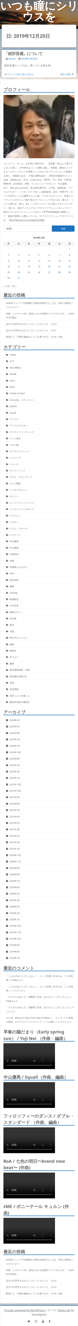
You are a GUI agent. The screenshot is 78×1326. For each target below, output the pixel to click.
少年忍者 (14, 605)
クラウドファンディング (22, 432)
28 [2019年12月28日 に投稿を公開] (59, 272)
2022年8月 (14, 758)
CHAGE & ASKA (17, 393)
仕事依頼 (14, 554)
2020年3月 (14, 906)
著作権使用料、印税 (20, 669)
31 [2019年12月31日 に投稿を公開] (19, 277)
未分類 (13, 618)
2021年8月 (14, 803)
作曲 (12, 560)
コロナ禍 (14, 444)
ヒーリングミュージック (22, 502)
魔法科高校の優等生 (20, 702)
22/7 (12, 361)
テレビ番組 (15, 483)
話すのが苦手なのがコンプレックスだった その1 (31, 330)
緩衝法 (13, 650)
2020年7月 (14, 880)
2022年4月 (14, 771)
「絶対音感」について (23, 53)
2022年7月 (14, 765)
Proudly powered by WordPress (24, 1310)
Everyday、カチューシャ (22, 399)
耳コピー (14, 657)
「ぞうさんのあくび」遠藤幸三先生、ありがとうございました (37, 996)
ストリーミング (17, 470)
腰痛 (12, 663)
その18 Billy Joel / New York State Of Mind (28, 1017)
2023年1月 (14, 745)
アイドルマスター (18, 425)
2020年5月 (14, 893)
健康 (12, 586)
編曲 (12, 644)
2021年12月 (15, 784)
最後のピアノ (16, 612)
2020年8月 (14, 874)
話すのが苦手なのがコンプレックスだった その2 (31, 324)
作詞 (12, 573)
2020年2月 (14, 913)
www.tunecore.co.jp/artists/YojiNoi (27, 220)
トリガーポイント (18, 489)
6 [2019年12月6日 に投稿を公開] (49, 254)
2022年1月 (14, 777)
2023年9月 (14, 726)
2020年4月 (14, 900)
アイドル (14, 419)
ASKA (12, 380)
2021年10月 (15, 790)
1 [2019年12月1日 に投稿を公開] (69, 249)
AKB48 (13, 374)
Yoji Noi (11, 58)
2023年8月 (14, 733)
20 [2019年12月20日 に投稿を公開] (49, 266)
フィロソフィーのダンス (22, 509)
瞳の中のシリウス (18, 637)
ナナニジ (14, 496)
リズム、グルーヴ (18, 528)
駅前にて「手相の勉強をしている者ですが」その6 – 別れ (34, 336)
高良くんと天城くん (20, 695)
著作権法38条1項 (18, 676)
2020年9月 (14, 868)
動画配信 (14, 599)
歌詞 (12, 624)
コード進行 (15, 438)
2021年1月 (14, 848)
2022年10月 (15, 752)
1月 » (13, 286)
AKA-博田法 (15, 367)
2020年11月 (15, 861)
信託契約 (14, 579)
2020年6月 (14, 887)
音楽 (12, 682)
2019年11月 (15, 932)
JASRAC (13, 406)
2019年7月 (14, 958)
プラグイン (15, 515)
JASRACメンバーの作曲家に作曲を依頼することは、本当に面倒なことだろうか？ (40, 305)
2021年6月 (14, 816)
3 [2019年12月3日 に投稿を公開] (18, 254)
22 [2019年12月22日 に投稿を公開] (69, 266)
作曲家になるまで (18, 567)
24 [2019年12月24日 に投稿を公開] (19, 272)
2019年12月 (15, 925)
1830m (13, 354)
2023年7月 (14, 739)
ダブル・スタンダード (21, 476)
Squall (13, 412)
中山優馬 (14, 541)
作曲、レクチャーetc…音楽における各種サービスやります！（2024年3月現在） (40, 315)
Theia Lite (63, 1310)
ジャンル (14, 464)
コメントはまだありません (20, 74)
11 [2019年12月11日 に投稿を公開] (29, 260)
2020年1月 (14, 919)
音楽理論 (14, 689)
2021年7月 (14, 810)
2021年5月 (14, 822)
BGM (12, 387)
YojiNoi (15, 980)
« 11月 (6, 286)
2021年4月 (14, 829)
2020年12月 (15, 855)
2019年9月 (14, 945)
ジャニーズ (15, 457)
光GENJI (14, 592)
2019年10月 (15, 938)
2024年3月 (14, 720)
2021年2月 (14, 842)
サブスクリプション (20, 451)
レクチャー (15, 534)
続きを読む (66, 74)
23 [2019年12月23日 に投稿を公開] (8, 272)
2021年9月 (14, 797)
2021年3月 (14, 835)
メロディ (14, 522)
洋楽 (12, 631)
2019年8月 (14, 951)
